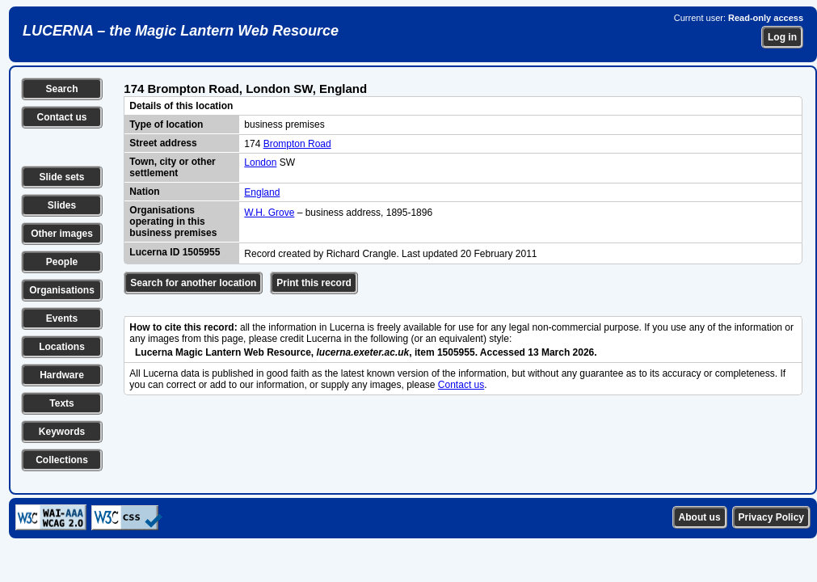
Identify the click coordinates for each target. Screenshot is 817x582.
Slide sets (61, 177)
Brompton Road (297, 144)
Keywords (62, 431)
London (260, 162)
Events (62, 318)
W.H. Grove (269, 212)
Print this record (314, 283)
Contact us (61, 117)
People (62, 262)
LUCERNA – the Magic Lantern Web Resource (181, 31)
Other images (62, 233)
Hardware (62, 375)
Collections (62, 460)
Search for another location (193, 283)
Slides (62, 205)
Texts (61, 403)
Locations (62, 346)
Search (61, 89)
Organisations (62, 290)
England (262, 192)
